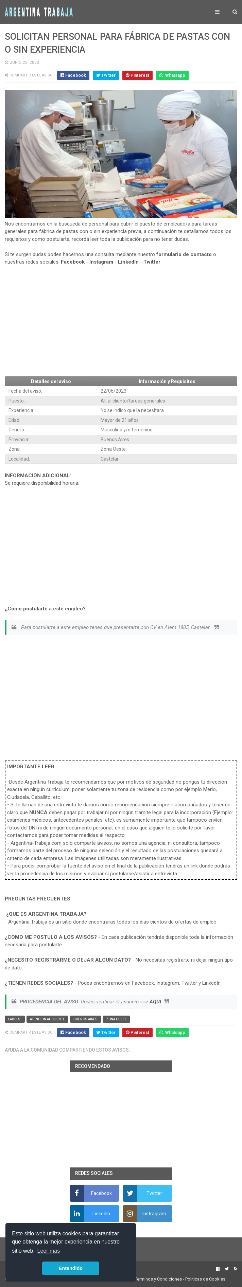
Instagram (101, 262)
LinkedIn (128, 262)
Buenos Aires (85, 1019)
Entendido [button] (71, 1268)
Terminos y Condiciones (158, 1279)
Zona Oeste (116, 1019)
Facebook (73, 262)
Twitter (151, 262)
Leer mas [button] (48, 1251)
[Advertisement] (121, 321)
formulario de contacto (184, 254)
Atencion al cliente (47, 1019)
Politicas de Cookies (205, 1279)
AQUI (155, 1002)
